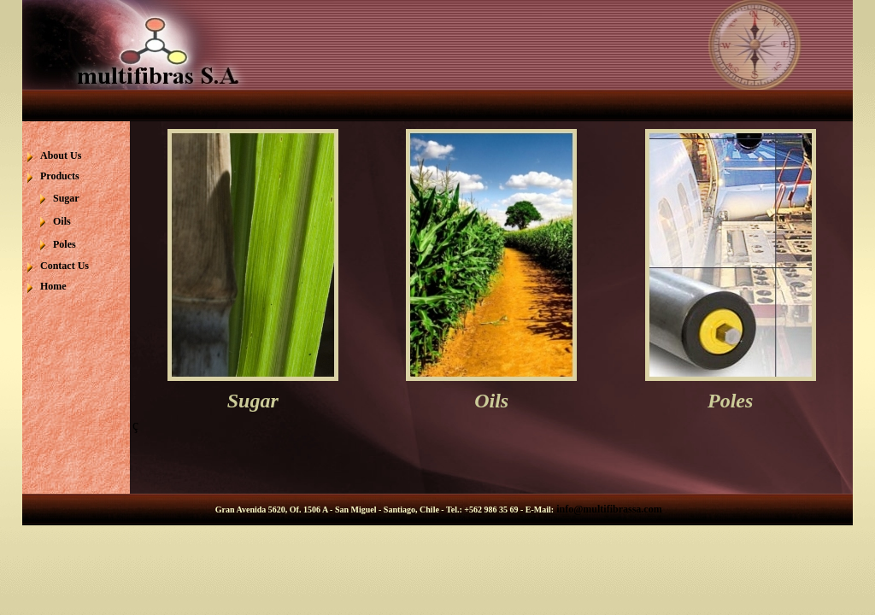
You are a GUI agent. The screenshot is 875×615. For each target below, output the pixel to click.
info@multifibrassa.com (608, 509)
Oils (62, 221)
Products (59, 176)
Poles (64, 244)
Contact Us (64, 266)
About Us (60, 155)
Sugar (66, 198)
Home (53, 286)
